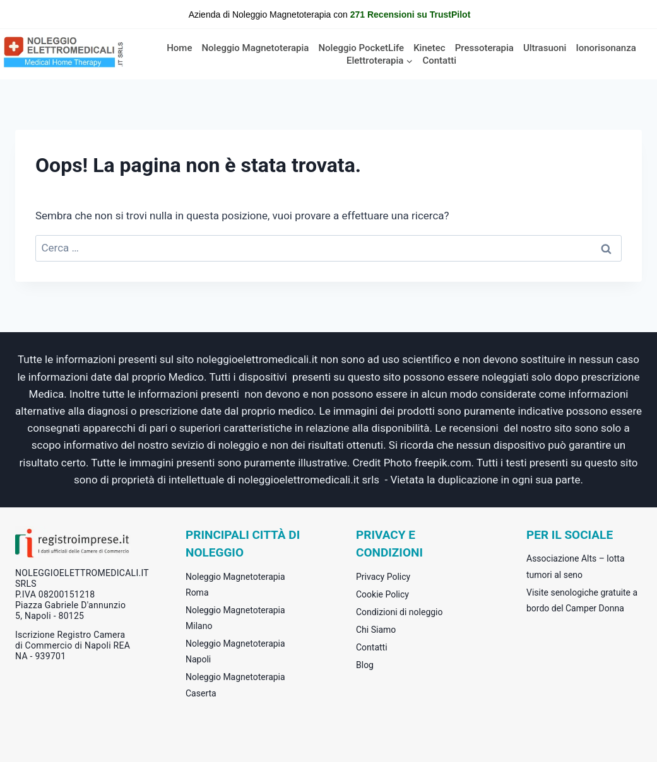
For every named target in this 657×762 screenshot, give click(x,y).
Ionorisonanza (606, 48)
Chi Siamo (376, 630)
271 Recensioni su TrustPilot (410, 14)
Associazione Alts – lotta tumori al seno (575, 566)
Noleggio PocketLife (361, 48)
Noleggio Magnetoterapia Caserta (235, 685)
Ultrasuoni (545, 48)
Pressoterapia (484, 48)
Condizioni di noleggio (399, 612)
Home (179, 48)
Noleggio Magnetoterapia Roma (235, 584)
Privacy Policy (383, 577)
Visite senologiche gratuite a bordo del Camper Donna (581, 600)
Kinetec (429, 48)
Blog (365, 665)
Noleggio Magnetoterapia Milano (235, 618)
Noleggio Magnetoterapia (255, 48)
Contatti (439, 60)
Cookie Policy (382, 594)
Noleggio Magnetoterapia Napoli (235, 651)
